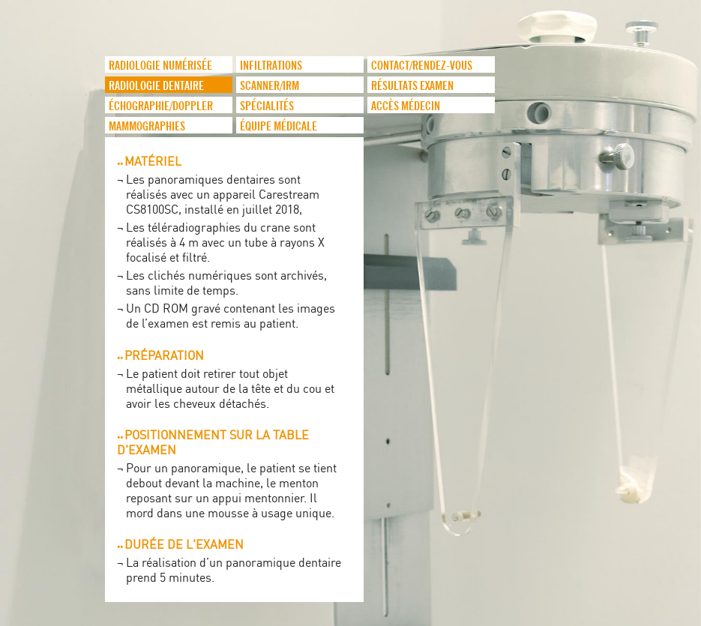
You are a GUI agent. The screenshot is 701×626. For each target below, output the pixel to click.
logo (63, 90)
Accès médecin (405, 106)
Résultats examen (412, 86)
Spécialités (267, 106)
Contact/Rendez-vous (421, 66)
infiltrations (271, 66)
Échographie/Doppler (161, 106)
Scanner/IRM (269, 86)
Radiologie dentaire (156, 86)
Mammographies (147, 127)
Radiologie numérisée (160, 66)
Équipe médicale (278, 127)
